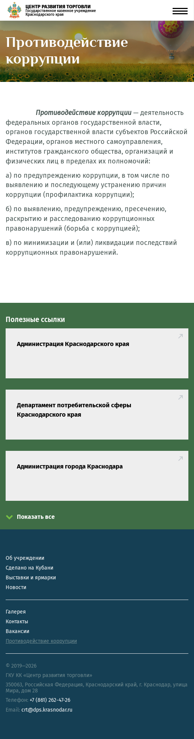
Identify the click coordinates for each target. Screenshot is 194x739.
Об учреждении (25, 558)
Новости (16, 587)
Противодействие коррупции (41, 641)
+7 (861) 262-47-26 (50, 700)
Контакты (17, 621)
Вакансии (17, 631)
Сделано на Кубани (29, 568)
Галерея (16, 612)
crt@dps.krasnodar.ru (46, 710)
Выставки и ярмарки (31, 577)
